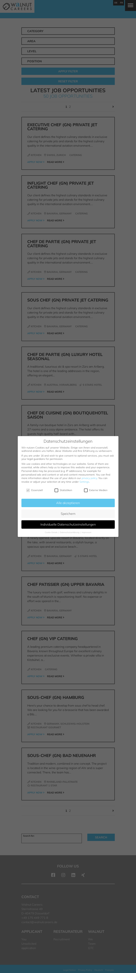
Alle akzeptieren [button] (68, 503)
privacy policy (89, 478)
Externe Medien (95, 490)
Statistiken (63, 490)
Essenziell (34, 490)
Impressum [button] (86, 532)
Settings (84, 481)
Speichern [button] (68, 514)
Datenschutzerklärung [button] (70, 532)
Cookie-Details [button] (51, 532)
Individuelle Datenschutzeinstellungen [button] (68, 524)
